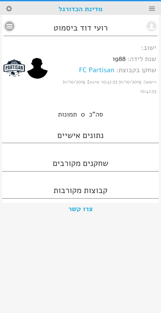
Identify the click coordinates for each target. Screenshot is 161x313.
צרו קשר (80, 209)
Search (9, 8)
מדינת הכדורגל (80, 9)
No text (9, 26)
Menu (152, 8)
